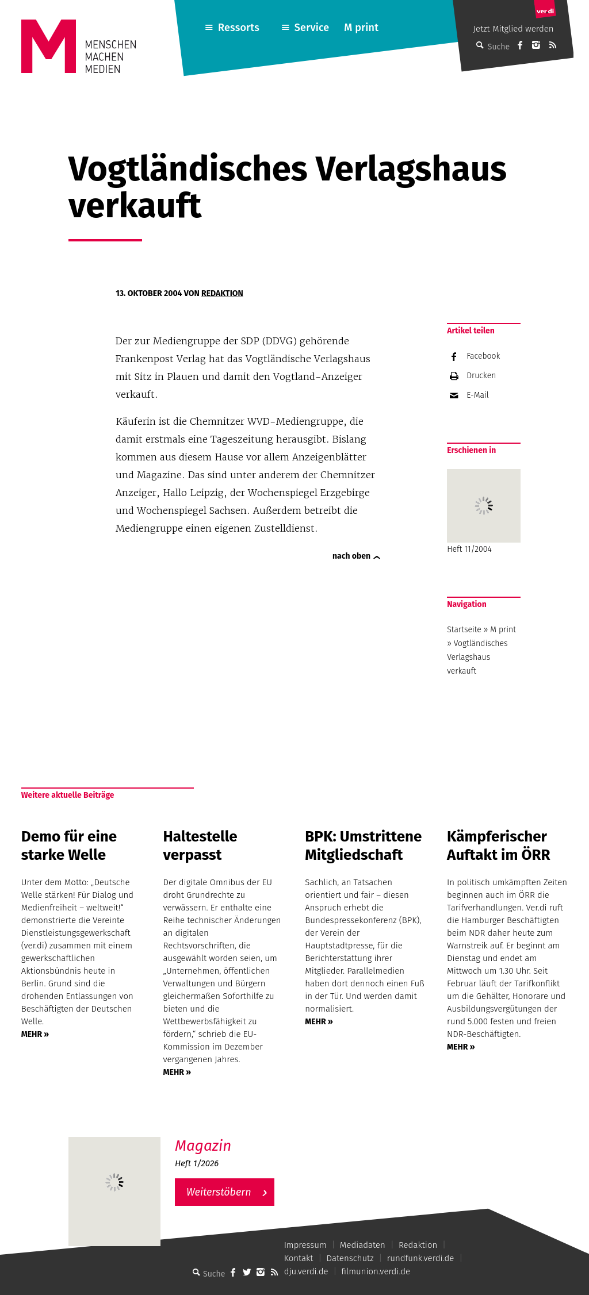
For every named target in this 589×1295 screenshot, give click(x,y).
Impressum (305, 1245)
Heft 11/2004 (484, 511)
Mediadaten (362, 1245)
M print (361, 27)
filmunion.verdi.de (376, 1271)
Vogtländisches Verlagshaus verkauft (477, 657)
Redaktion (222, 293)
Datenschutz (350, 1258)
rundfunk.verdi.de (420, 1258)
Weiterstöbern (218, 1192)
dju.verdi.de (306, 1271)
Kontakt (298, 1258)
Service (312, 27)
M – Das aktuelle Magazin (230, 1137)
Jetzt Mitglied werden (513, 29)
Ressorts (238, 27)
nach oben (351, 556)
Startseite (464, 630)
